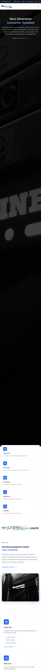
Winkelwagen (30, 1)
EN (39, 1)
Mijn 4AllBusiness (5, 1)
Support (17, 1)
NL (36, 1)
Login (23, 1)
